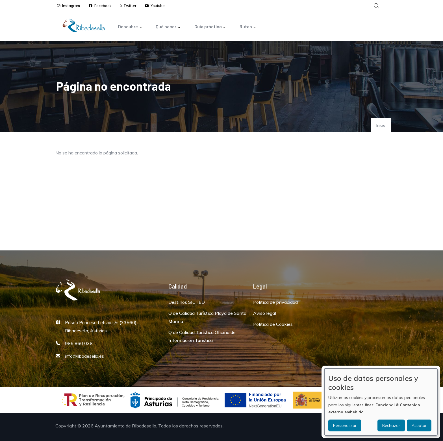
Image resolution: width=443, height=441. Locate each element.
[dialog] (380, 401)
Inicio (380, 125)
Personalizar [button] (345, 425)
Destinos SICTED (186, 302)
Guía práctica (210, 27)
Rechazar (391, 425)
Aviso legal (264, 313)
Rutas (248, 27)
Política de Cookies (273, 324)
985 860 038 (79, 343)
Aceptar (419, 425)
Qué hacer (168, 27)
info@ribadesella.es (84, 356)
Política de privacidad (275, 302)
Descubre (130, 27)
